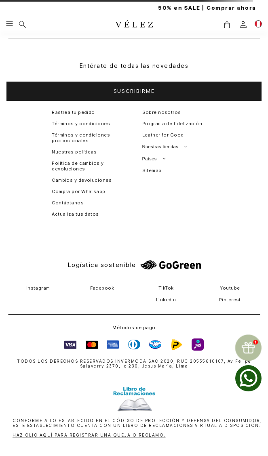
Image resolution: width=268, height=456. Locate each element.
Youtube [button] (230, 288)
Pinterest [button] (230, 300)
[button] (226, 24)
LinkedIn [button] (166, 300)
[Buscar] (22, 24)
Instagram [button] (38, 288)
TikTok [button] (166, 288)
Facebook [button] (102, 288)
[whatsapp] (248, 378)
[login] (243, 24)
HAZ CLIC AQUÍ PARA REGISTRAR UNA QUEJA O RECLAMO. (89, 435)
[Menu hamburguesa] (9, 24)
